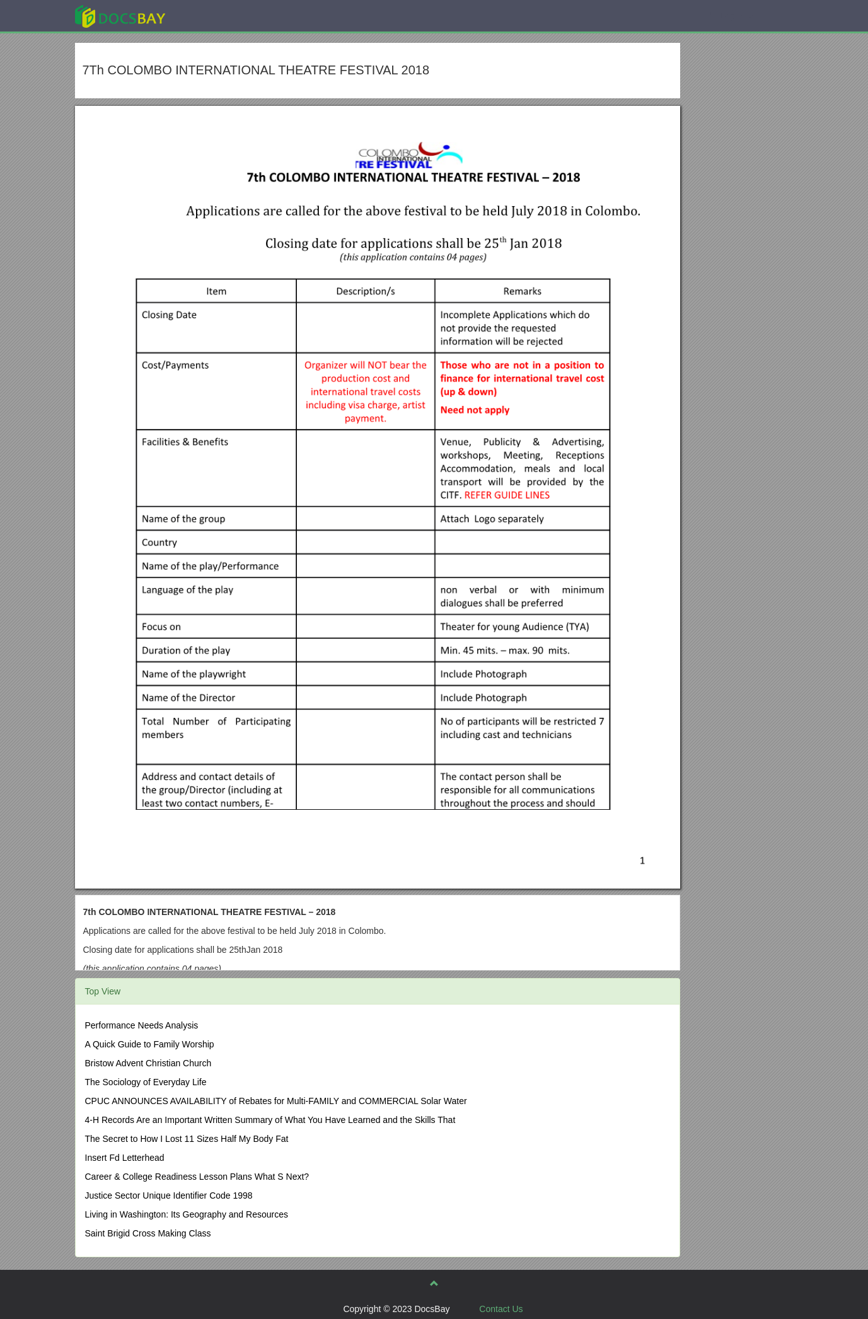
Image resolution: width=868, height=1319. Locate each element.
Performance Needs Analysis (142, 1025)
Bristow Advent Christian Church (148, 1063)
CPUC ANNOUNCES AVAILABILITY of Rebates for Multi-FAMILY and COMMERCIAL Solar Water (276, 1101)
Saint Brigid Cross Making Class (148, 1233)
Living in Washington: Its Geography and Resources (186, 1214)
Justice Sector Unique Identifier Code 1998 (169, 1195)
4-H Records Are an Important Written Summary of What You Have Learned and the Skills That (270, 1120)
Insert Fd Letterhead (125, 1158)
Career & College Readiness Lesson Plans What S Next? (197, 1177)
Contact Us (501, 1309)
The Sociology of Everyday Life (146, 1082)
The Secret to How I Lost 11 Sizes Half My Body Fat (187, 1139)
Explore (214, 15)
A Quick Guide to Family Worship (149, 1044)
